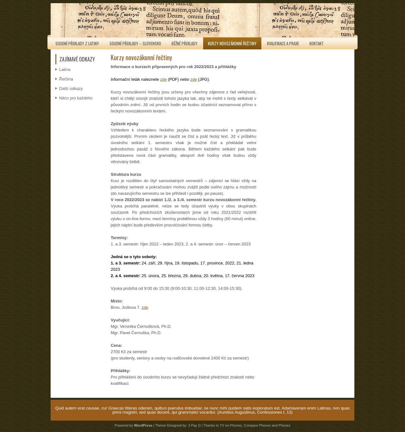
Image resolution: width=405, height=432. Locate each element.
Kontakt (316, 43)
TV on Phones (231, 425)
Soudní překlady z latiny (77, 43)
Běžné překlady (184, 43)
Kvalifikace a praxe (283, 43)
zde (163, 79)
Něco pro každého (76, 98)
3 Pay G (194, 425)
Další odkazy (71, 88)
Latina (64, 69)
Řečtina (66, 79)
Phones (284, 425)
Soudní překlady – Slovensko (135, 43)
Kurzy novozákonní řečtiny (232, 43)
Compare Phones (257, 425)
